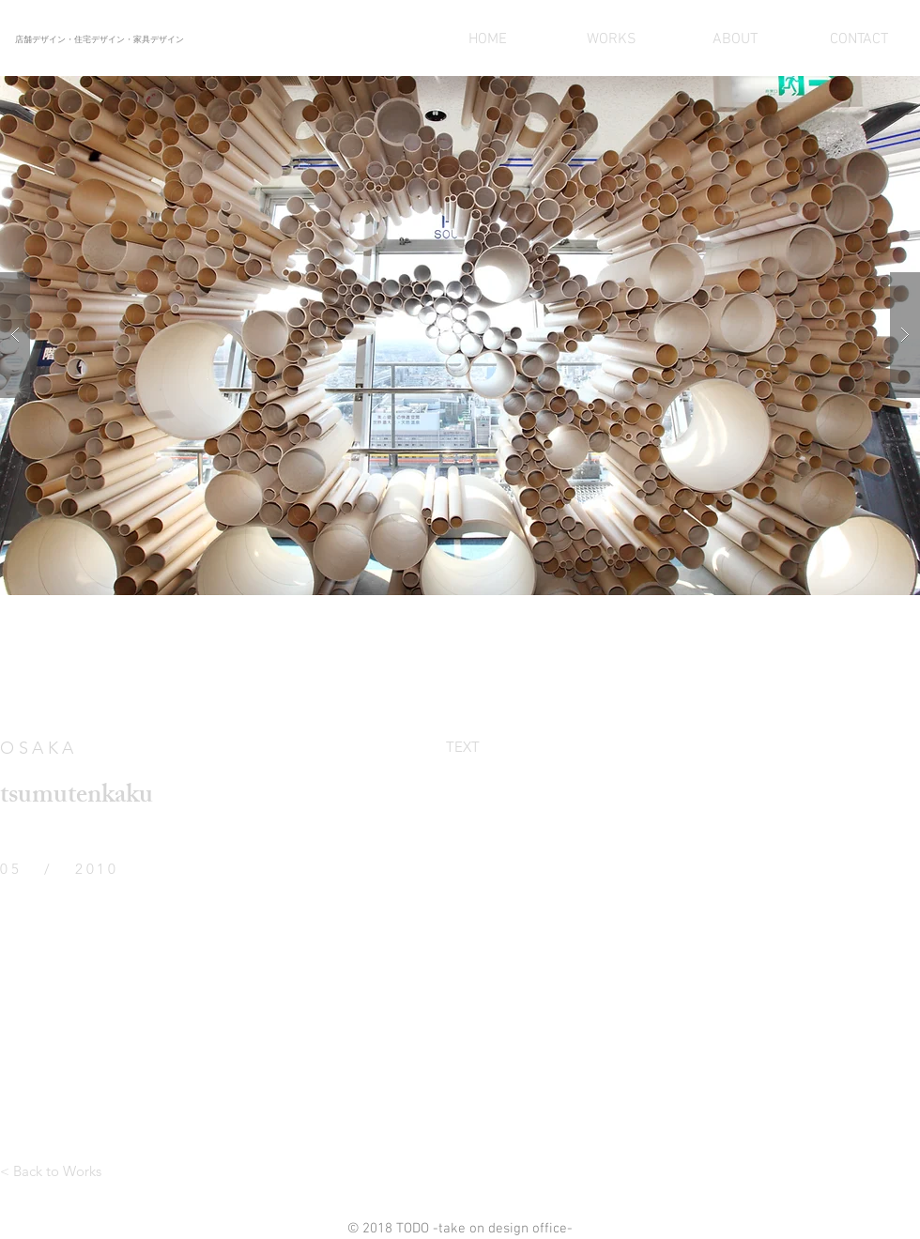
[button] (460, 335)
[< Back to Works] (50, 1171)
